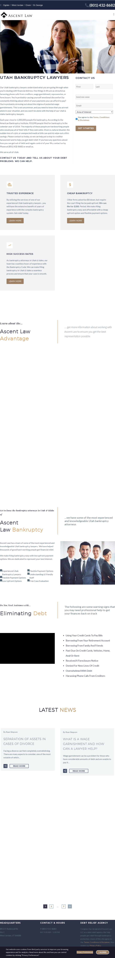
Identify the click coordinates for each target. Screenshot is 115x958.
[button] (113, 14)
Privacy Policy (95, 945)
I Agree (102, 952)
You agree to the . (94, 118)
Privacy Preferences (85, 952)
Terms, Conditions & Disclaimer (97, 942)
